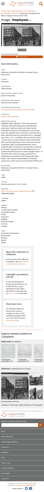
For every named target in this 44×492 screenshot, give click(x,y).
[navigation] (3, 4)
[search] (41, 4)
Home (3, 431)
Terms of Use (5, 463)
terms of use (13, 293)
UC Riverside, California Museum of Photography (18, 11)
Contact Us (5, 479)
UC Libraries (32, 483)
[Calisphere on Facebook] (30, 488)
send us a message (12, 320)
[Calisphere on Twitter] (26, 488)
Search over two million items (13, 421)
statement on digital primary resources (17, 262)
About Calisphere (7, 437)
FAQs (3, 458)
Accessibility (5, 473)
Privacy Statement (7, 468)
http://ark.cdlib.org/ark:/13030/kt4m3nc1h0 (16, 191)
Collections (5, 447)
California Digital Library (27, 485)
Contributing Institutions (9, 442)
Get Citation (22, 50)
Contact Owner (22, 57)
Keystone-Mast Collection (10, 13)
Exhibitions (5, 452)
